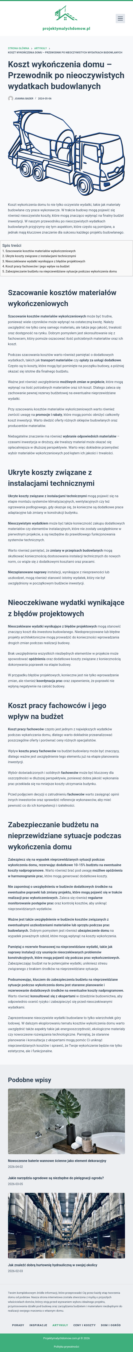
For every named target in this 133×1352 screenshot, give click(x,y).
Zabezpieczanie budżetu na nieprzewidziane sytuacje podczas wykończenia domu (61, 271)
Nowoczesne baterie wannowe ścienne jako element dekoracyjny (57, 1161)
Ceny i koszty (84, 1325)
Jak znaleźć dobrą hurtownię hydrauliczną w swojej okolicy (52, 1265)
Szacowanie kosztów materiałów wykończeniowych (40, 251)
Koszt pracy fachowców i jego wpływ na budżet (37, 266)
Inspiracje (38, 1325)
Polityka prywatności (66, 1346)
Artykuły (60, 1325)
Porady (18, 1325)
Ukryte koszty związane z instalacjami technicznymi (40, 256)
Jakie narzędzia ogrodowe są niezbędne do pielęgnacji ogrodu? (56, 1178)
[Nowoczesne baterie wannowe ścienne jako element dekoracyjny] (66, 1121)
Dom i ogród (111, 1325)
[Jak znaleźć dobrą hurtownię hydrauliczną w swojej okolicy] (66, 1225)
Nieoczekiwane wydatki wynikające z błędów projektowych (45, 261)
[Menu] (120, 18)
